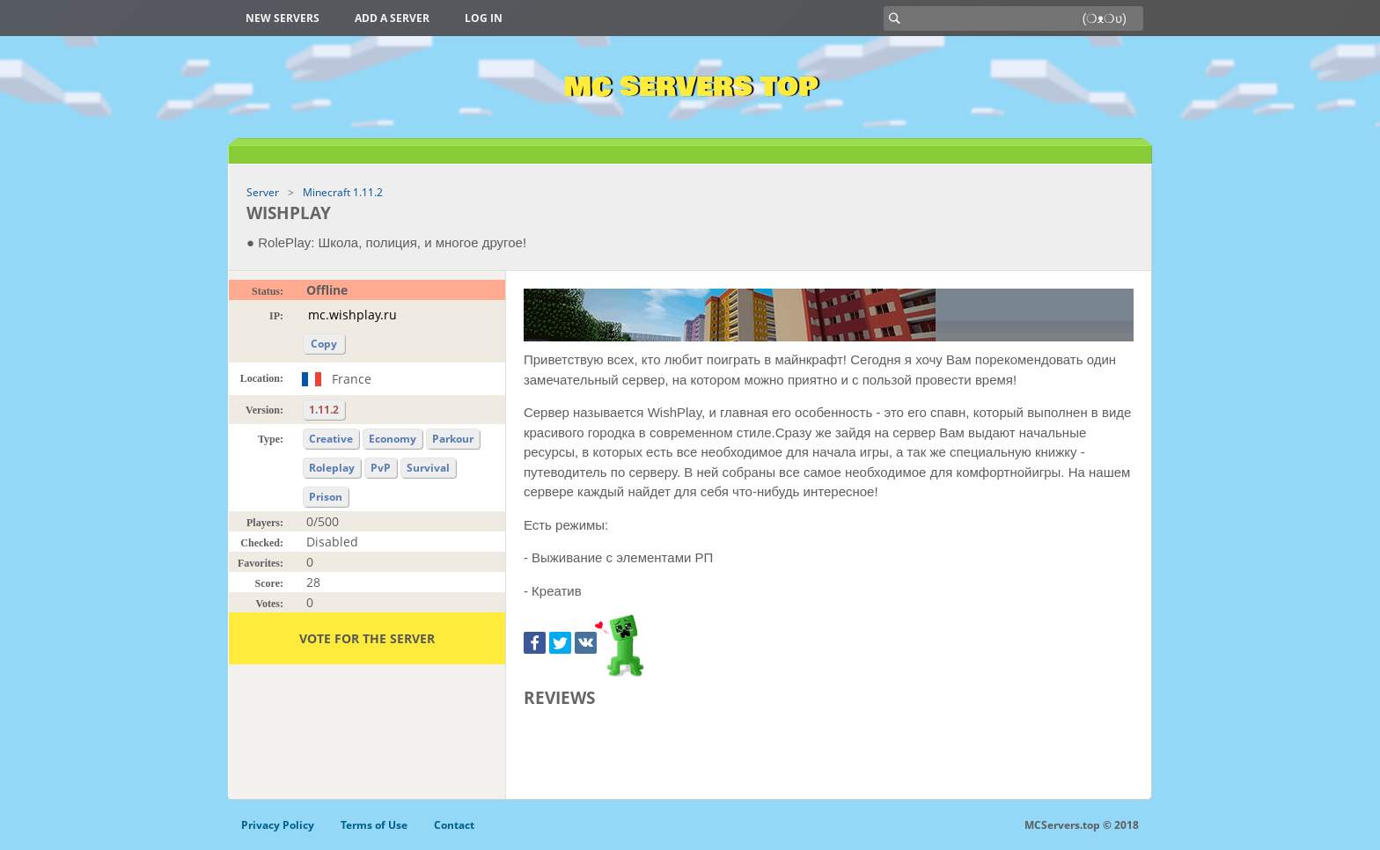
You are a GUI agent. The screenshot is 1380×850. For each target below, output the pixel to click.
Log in (484, 18)
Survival (428, 467)
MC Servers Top (690, 87)
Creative (331, 438)
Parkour (452, 438)
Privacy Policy (277, 824)
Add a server (392, 18)
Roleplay (332, 467)
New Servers (282, 18)
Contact (454, 824)
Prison (325, 496)
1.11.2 (324, 409)
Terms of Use (374, 824)
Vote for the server (367, 638)
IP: (276, 316)
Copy (324, 343)
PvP (381, 467)
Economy (392, 438)
